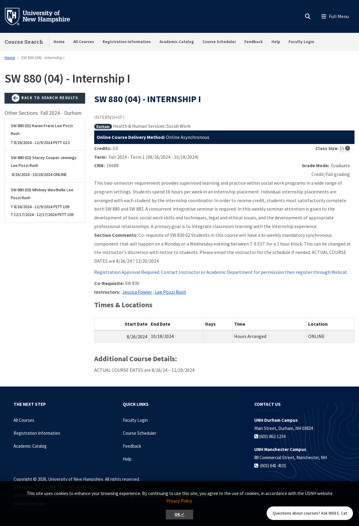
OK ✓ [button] (179, 514)
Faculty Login (301, 41)
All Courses (83, 41)
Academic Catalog (176, 41)
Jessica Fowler (137, 292)
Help (275, 41)
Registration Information (127, 41)
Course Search (24, 41)
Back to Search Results (45, 98)
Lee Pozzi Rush (170, 292)
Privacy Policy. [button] (179, 501)
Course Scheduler (219, 41)
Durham (103, 126)
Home (59, 41)
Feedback (253, 41)
